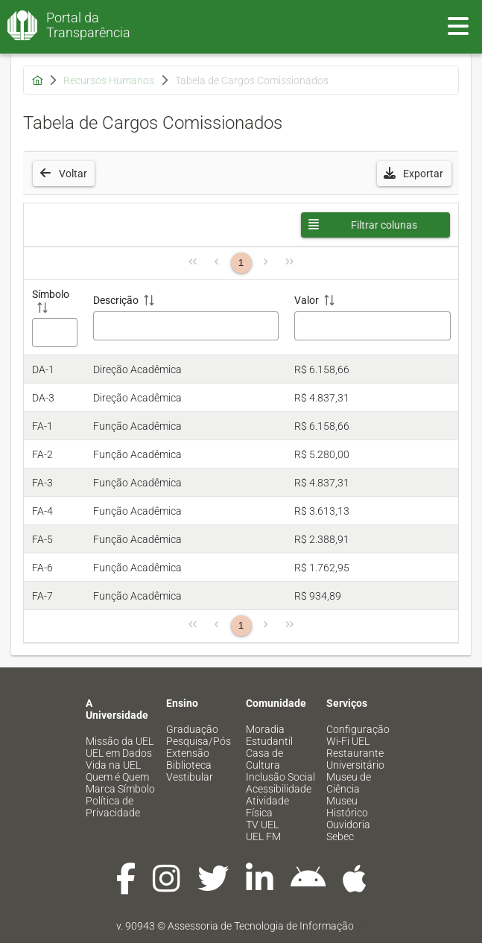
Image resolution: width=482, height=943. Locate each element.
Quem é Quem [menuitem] (117, 777)
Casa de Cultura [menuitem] (264, 759)
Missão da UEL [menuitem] (119, 741)
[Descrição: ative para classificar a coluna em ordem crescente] (186, 317)
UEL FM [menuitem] (263, 836)
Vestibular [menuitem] (189, 777)
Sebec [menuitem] (340, 836)
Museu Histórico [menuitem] (347, 807)
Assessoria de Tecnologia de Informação (261, 926)
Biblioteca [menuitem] (189, 765)
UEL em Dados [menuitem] (119, 753)
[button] (414, 173)
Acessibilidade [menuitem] (278, 789)
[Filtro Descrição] (186, 325)
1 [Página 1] (241, 262)
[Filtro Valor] (372, 325)
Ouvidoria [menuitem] (348, 825)
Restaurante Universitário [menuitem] (355, 759)
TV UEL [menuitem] (262, 825)
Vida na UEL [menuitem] (113, 765)
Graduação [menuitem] (192, 729)
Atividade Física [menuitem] (267, 807)
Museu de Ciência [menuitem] (348, 783)
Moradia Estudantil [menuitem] (269, 735)
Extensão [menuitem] (187, 753)
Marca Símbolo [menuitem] (120, 789)
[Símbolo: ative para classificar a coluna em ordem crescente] (54, 317)
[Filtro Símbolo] (54, 332)
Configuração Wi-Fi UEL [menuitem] (358, 735)
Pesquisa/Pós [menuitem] (198, 741)
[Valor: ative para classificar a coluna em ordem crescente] (372, 317)
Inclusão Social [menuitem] (280, 777)
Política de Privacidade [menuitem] (113, 807)
